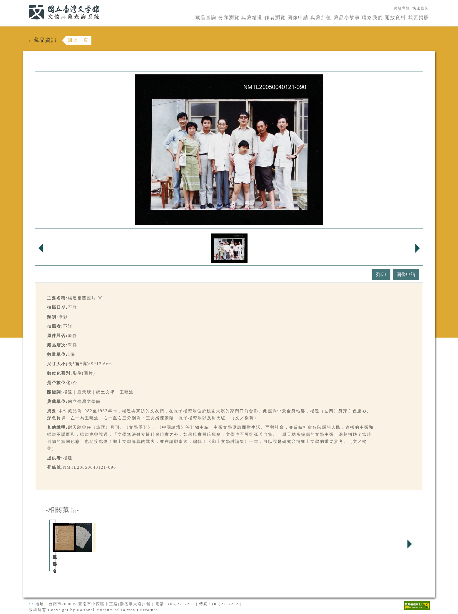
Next (409, 544)
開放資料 (395, 17)
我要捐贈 (418, 17)
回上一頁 (78, 40)
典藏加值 (321, 17)
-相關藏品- (62, 509)
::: (25, 3)
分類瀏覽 (229, 17)
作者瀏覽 (275, 17)
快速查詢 (420, 8)
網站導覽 (402, 8)
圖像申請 (298, 17)
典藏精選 (252, 17)
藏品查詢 (205, 17)
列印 (381, 274)
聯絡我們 (372, 17)
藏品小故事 (347, 17)
